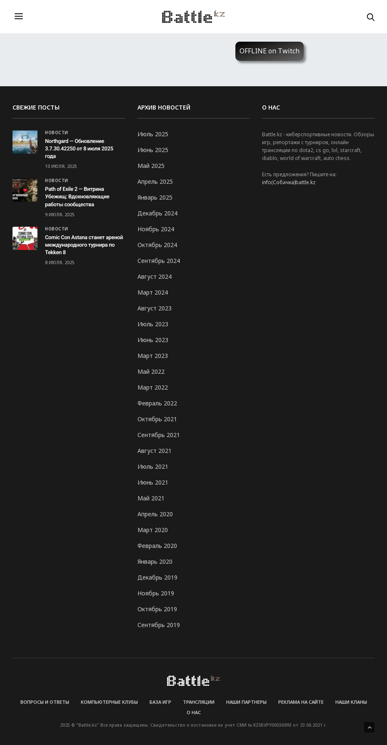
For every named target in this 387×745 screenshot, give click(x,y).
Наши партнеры (246, 702)
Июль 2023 (152, 324)
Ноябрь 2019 (155, 593)
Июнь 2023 (152, 340)
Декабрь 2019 (157, 577)
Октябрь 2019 (157, 609)
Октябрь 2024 (157, 245)
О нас (194, 712)
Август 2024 (154, 276)
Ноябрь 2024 (155, 229)
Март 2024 (152, 292)
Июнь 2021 (152, 482)
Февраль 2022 (157, 403)
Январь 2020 (154, 561)
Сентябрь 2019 (158, 625)
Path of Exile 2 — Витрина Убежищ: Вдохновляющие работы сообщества (77, 197)
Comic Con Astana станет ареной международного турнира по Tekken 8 (84, 245)
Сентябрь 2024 (158, 261)
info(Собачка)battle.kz (288, 182)
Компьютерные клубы (109, 702)
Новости (56, 132)
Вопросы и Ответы (44, 702)
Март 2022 (152, 387)
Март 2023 (152, 356)
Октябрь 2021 (157, 419)
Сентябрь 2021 (158, 435)
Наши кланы (351, 702)
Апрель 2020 (155, 514)
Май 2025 (151, 166)
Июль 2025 (152, 134)
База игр (160, 702)
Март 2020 (152, 530)
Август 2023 (154, 308)
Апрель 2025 (155, 181)
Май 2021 (151, 498)
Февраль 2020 (157, 546)
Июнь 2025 (152, 150)
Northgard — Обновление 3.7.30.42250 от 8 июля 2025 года (79, 149)
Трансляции (199, 702)
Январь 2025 (154, 197)
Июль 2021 (152, 466)
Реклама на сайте (301, 702)
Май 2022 (151, 371)
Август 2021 (154, 451)
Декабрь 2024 (157, 213)
